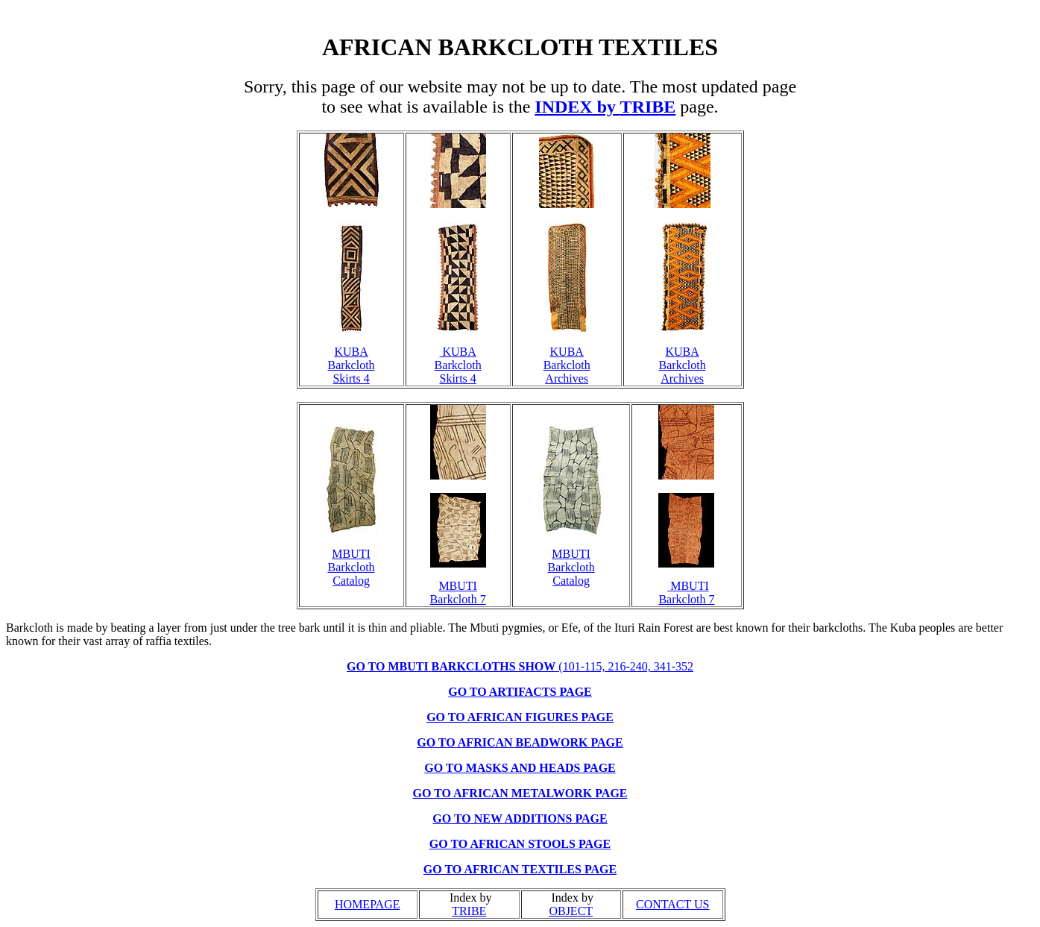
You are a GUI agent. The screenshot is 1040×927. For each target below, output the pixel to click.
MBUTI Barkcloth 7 (458, 592)
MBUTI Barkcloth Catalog (351, 567)
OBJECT (571, 911)
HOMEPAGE (367, 904)
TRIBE (648, 106)
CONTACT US (672, 904)
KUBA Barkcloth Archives (566, 365)
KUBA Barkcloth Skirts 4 (351, 365)
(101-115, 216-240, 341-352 (520, 666)
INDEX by (575, 106)
